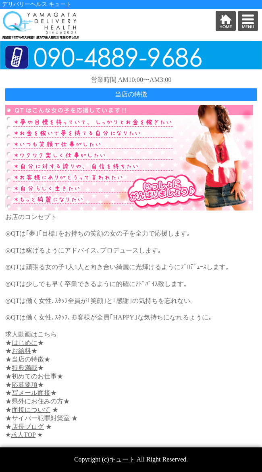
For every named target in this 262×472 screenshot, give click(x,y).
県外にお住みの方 (37, 401)
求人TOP (23, 434)
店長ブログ (28, 426)
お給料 (21, 350)
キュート (122, 459)
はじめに (24, 342)
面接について (31, 409)
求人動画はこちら (31, 334)
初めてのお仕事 (34, 376)
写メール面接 (31, 392)
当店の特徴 (28, 359)
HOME (226, 21)
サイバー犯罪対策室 (41, 418)
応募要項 (24, 384)
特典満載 (24, 367)
